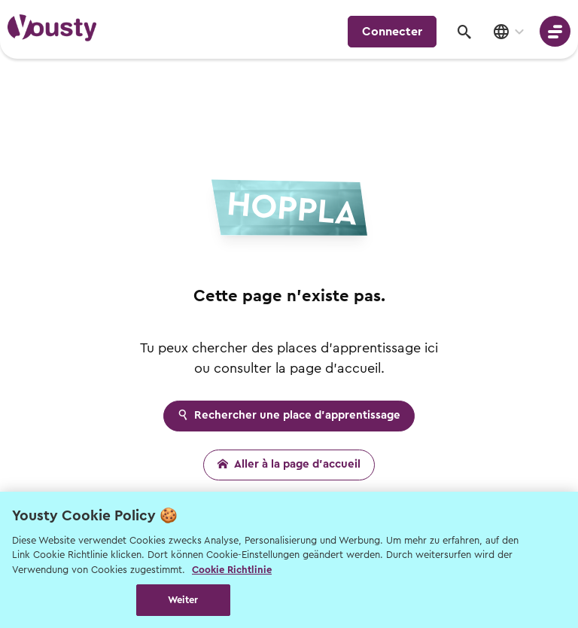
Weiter (183, 600)
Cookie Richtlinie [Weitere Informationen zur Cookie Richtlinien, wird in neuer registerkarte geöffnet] (232, 570)
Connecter (392, 32)
